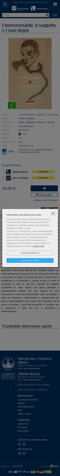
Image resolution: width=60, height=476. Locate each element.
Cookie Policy (38, 246)
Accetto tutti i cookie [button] (30, 260)
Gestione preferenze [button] (30, 253)
